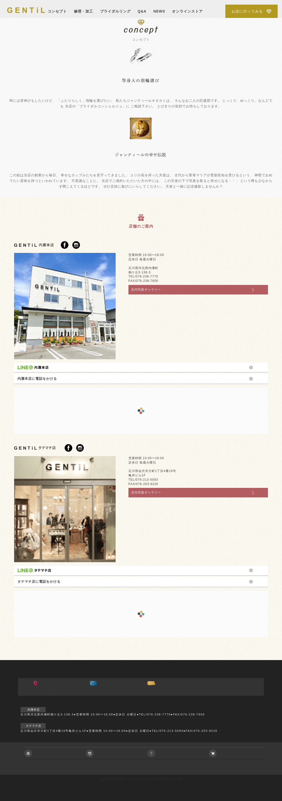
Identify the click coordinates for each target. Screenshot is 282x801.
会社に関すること (54, 753)
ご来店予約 (151, 694)
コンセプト (57, 11)
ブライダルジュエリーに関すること (115, 753)
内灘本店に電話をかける (37, 379)
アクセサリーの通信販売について (238, 753)
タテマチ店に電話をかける (39, 581)
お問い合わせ (93, 694)
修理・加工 (83, 11)
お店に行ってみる (247, 11)
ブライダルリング (115, 11)
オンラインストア (187, 11)
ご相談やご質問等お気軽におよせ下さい (177, 753)
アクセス (36, 694)
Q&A (142, 11)
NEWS (159, 11)
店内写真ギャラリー (146, 289)
